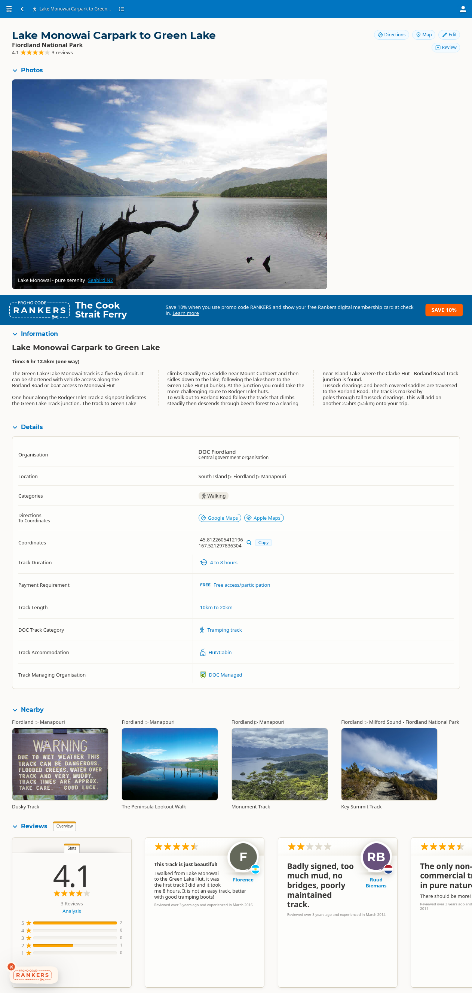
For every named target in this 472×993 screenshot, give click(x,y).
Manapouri (52, 722)
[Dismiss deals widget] (11, 967)
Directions (391, 34)
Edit (449, 34)
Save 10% (444, 309)
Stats (71, 848)
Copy (263, 542)
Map (424, 34)
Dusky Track (25, 806)
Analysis (71, 911)
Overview (64, 826)
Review (446, 47)
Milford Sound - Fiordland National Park (414, 722)
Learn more (185, 313)
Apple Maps (263, 517)
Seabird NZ (100, 280)
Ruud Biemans (376, 882)
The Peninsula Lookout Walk (154, 806)
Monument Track (251, 806)
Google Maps (219, 517)
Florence (243, 879)
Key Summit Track (361, 806)
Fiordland (23, 722)
